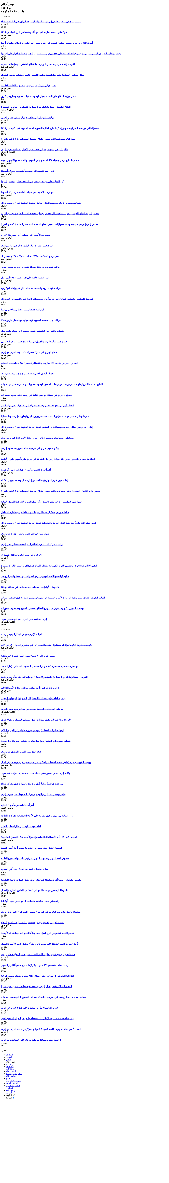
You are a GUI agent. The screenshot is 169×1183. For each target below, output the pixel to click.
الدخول (4, 1050)
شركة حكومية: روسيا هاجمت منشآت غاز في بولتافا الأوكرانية (31, 288)
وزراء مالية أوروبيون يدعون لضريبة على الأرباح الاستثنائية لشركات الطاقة (37, 815)
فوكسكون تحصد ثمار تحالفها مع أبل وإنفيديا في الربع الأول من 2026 (34, 32)
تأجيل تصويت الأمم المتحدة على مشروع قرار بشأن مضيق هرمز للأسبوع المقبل (39, 943)
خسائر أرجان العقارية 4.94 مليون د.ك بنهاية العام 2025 (27, 373)
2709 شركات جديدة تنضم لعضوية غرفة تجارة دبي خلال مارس (31, 320)
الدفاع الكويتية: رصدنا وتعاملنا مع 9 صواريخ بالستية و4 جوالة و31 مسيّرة (36, 107)
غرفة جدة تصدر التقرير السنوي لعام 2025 (21, 751)
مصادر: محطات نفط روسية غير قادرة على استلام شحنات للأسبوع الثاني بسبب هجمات (43, 997)
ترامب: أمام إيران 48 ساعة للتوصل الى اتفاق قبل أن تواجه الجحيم (33, 698)
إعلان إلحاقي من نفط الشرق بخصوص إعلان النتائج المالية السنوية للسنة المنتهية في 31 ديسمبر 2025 (50, 128)
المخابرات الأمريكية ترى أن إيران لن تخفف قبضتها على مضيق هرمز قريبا (36, 986)
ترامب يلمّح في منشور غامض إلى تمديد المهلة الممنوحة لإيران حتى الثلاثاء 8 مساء (41, 21)
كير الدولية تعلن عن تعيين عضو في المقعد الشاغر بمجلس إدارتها (32, 181)
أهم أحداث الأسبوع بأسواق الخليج (17, 805)
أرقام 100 (10, 1064)
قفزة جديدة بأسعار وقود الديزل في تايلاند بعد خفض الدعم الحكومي (34, 341)
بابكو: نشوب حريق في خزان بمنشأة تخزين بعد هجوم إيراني (30, 448)
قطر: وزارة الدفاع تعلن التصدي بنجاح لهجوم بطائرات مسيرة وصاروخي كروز (38, 96)
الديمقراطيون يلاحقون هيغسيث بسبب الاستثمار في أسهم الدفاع (32, 922)
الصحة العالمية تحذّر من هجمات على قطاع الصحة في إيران (29, 1007)
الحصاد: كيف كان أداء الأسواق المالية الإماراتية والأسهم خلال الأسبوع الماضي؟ (39, 837)
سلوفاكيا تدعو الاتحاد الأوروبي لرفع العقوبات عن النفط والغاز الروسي (35, 576)
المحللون (9, 1088)
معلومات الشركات (14, 1081)
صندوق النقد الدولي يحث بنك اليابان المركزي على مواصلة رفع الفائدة (35, 858)
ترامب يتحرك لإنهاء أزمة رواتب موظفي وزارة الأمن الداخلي (30, 687)
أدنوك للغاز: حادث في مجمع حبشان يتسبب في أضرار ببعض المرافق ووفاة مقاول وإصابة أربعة (47, 43)
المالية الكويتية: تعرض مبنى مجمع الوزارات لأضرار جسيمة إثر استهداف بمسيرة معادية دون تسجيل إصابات (53, 597)
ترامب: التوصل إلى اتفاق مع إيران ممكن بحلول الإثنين (27, 117)
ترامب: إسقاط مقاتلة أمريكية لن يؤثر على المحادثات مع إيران (31, 1040)
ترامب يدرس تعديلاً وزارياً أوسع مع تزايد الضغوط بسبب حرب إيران (33, 794)
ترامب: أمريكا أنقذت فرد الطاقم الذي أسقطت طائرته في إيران (32, 544)
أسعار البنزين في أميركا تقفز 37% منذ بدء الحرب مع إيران (29, 352)
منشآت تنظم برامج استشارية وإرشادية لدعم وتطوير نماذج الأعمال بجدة (36, 741)
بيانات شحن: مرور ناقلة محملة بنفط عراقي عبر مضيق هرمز (30, 267)
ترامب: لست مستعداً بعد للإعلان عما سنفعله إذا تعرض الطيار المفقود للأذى (37, 1018)
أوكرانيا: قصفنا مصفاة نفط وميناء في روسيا (22, 309)
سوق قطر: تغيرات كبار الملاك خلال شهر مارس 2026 (27, 245)
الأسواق (9, 1057)
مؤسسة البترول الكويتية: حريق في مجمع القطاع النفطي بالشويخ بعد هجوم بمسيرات (42, 608)
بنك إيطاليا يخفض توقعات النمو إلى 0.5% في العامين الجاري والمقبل (34, 890)
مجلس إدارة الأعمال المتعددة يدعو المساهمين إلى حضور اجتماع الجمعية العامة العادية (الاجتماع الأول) (50, 491)
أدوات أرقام (11, 1071)
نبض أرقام (10, 1062)
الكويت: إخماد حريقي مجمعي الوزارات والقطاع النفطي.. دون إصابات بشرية (38, 64)
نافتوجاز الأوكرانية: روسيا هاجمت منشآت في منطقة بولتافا (30, 587)
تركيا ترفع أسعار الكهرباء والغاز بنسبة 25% (22, 555)
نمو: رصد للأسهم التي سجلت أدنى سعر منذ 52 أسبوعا (27, 171)
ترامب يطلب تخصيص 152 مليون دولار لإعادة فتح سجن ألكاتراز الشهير (35, 965)
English (10, 1095)
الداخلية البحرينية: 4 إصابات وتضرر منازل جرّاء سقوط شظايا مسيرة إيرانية (37, 975)
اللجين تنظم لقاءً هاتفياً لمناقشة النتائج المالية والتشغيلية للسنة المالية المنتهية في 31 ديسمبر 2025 (49, 523)
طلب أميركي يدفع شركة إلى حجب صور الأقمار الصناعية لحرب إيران (34, 149)
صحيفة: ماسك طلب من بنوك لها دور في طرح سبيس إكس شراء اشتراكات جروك (41, 911)
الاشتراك (9, 1055)
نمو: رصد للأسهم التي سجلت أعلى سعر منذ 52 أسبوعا (27, 192)
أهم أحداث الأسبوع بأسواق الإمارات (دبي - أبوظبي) (26, 469)
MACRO (9, 1066)
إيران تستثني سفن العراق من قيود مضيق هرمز (24, 619)
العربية (10, 1098)
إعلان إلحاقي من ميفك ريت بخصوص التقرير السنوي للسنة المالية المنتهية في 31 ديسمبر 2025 (47, 427)
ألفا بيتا (9, 1093)
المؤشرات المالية (13, 1086)
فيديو (8, 1078)
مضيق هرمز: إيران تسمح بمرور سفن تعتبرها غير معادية (28, 655)
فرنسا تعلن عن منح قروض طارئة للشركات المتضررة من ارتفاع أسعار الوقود (38, 954)
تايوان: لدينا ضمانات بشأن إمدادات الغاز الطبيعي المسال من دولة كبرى (36, 719)
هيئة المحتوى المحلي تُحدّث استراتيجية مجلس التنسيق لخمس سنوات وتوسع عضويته (42, 75)
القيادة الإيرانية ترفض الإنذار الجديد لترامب (21, 634)
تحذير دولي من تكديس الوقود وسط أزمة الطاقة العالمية (28, 85)
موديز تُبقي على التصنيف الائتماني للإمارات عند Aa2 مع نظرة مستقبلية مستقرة (39, 666)
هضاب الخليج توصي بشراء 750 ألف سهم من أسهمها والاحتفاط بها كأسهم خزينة (40, 160)
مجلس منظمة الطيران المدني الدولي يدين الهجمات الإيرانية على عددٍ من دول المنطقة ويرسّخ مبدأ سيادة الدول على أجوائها (61, 53)
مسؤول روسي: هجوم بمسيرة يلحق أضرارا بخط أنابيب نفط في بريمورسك (37, 437)
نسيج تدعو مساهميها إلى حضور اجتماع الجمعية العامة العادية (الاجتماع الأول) (38, 139)
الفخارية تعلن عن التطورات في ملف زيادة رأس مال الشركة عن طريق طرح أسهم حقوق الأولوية (48, 459)
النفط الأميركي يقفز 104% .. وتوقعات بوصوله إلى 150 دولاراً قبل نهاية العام (37, 405)
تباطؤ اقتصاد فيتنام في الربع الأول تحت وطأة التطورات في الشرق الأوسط (37, 933)
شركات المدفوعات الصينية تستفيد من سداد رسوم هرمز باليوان (32, 709)
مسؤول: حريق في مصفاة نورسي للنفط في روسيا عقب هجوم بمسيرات (36, 395)
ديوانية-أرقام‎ (11, 1076)
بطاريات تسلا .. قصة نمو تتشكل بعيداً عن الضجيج (24, 869)
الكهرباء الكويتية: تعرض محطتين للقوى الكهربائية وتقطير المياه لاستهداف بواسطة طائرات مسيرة (49, 565)
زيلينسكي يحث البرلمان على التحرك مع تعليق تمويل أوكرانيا (30, 901)
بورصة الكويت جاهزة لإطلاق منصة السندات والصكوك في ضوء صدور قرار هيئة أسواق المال (46, 762)
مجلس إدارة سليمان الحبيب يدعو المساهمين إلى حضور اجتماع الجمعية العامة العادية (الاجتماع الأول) (50, 213)
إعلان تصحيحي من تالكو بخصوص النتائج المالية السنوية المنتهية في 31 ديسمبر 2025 (41, 203)
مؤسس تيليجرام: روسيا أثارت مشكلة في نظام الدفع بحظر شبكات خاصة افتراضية (41, 879)
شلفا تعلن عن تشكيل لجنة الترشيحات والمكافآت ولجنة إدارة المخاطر (35, 512)
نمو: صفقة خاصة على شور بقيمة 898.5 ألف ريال (25, 277)
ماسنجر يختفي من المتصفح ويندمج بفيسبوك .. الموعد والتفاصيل (32, 331)
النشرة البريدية (14, 1074)
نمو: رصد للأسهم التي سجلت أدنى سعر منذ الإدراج (25, 235)
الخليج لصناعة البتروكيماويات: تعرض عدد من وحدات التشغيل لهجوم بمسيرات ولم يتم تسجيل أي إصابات (52, 384)
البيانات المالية (12, 1083)
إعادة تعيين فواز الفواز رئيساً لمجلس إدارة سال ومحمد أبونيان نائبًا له (34, 480)
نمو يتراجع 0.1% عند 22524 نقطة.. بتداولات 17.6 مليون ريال (30, 256)
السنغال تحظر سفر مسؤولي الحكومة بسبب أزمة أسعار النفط (31, 847)
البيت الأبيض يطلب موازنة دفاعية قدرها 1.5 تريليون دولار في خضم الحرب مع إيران (41, 1029)
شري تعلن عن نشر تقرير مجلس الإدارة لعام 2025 (25, 533)
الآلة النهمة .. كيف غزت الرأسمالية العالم (21, 826)
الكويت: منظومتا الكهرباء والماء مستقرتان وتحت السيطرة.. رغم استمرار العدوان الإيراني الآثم (47, 645)
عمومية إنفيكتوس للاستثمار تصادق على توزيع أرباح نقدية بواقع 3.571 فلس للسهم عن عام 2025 (47, 299)
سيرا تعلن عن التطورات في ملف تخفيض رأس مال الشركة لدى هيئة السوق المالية (41, 501)
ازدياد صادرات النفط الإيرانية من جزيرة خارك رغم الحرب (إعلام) (32, 730)
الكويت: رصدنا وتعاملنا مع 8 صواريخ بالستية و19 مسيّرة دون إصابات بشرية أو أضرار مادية (44, 677)
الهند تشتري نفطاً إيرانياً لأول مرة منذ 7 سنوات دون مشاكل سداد (32, 783)
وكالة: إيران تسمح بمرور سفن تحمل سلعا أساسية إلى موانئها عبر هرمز (35, 773)
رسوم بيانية (11, 1090)
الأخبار (8, 1059)
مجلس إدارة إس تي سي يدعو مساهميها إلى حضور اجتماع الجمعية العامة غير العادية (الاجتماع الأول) (49, 224)
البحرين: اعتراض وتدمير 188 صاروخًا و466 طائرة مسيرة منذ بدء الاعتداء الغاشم (39, 363)
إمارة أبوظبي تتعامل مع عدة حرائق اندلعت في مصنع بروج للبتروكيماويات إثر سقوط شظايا (45, 416)
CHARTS (10, 1069)
